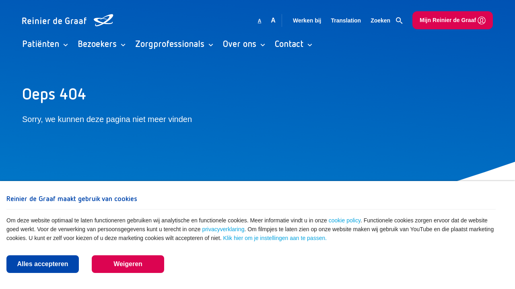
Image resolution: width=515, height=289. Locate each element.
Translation (346, 20)
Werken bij (307, 20)
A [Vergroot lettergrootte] (273, 20)
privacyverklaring (223, 229)
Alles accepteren (42, 264)
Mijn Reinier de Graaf (453, 20)
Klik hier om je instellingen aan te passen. (275, 238)
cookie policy (344, 220)
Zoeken (387, 20)
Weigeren (127, 264)
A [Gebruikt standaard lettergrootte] (260, 21)
